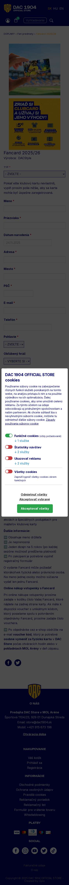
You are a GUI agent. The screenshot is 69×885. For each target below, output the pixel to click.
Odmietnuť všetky (34, 494)
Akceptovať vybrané (34, 499)
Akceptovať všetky (35, 508)
